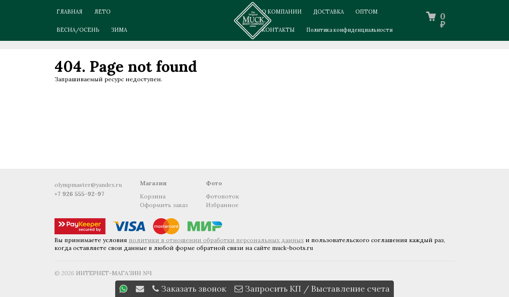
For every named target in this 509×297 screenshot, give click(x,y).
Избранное (222, 205)
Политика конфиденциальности (349, 29)
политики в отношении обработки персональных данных (216, 240)
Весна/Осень (78, 29)
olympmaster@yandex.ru (88, 185)
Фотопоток (222, 196)
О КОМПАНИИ (282, 11)
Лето (102, 11)
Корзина (153, 196)
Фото (214, 183)
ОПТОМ (366, 11)
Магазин (153, 183)
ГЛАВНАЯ (70, 11)
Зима (119, 29)
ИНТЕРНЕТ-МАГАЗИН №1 (114, 273)
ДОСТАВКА (328, 11)
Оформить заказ (164, 205)
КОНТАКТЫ (278, 29)
